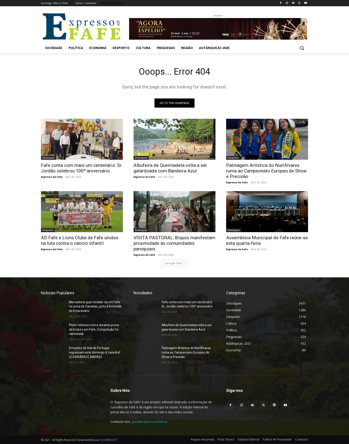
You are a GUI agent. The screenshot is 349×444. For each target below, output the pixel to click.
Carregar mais (174, 263)
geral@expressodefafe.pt (150, 421)
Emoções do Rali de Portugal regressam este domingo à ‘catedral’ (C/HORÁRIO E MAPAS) (94, 352)
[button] (301, 48)
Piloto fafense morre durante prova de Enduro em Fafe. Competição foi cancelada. (94, 329)
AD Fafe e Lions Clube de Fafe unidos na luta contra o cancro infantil (79, 240)
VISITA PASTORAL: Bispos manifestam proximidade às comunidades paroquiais (174, 243)
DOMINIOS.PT (109, 440)
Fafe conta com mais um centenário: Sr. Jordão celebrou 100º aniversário (81, 168)
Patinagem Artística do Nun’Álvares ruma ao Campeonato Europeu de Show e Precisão (266, 171)
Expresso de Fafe (52, 176)
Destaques (48, 157)
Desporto (232, 157)
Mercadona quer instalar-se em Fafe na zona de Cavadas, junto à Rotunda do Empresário (95, 306)
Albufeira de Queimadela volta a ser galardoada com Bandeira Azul (170, 168)
